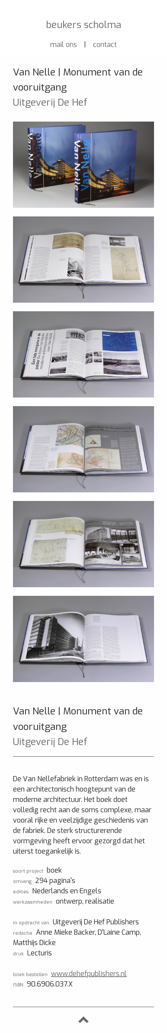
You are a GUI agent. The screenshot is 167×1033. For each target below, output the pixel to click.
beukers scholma (83, 25)
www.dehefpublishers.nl (89, 973)
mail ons (63, 44)
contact (105, 44)
